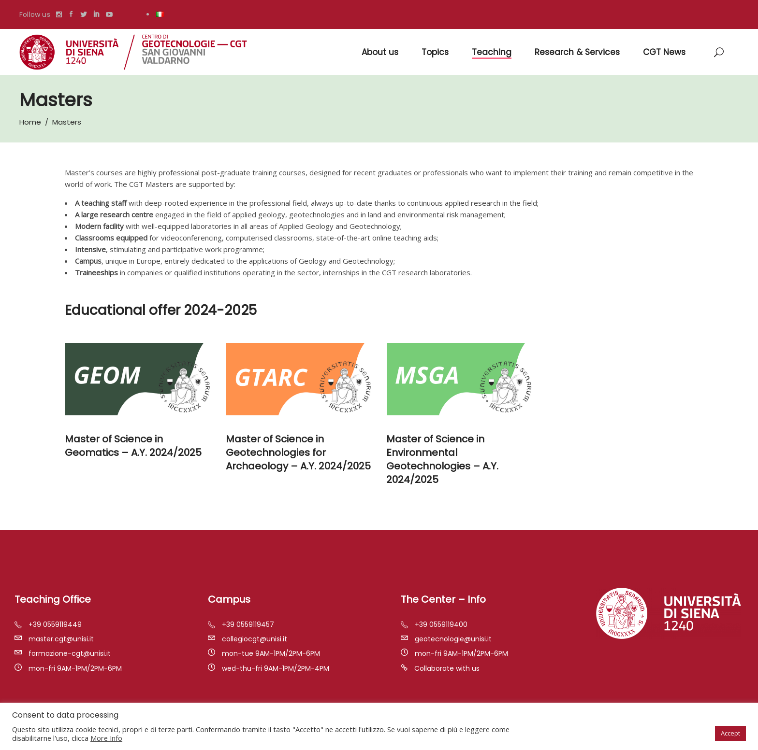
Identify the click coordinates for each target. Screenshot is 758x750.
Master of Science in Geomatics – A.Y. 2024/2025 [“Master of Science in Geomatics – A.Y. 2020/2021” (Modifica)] (133, 445)
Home (30, 122)
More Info (106, 738)
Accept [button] (730, 733)
